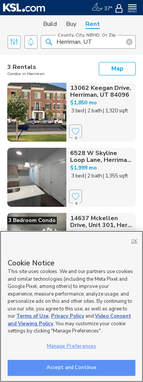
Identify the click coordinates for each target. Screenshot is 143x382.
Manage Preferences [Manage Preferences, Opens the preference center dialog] (71, 346)
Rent (92, 24)
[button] (49, 41)
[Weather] (102, 7)
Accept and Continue (71, 367)
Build (50, 24)
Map (117, 68)
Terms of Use (32, 316)
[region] (71, 306)
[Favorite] (75, 131)
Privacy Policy (67, 316)
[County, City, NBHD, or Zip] (88, 42)
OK (134, 241)
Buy (71, 24)
